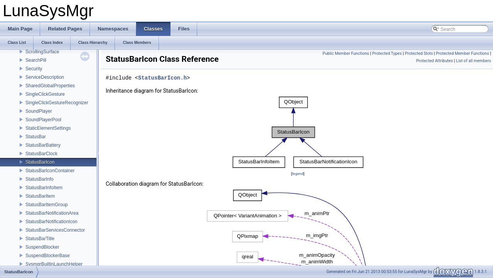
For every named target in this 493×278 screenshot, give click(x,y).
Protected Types (387, 53)
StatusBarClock (41, 153)
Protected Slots (419, 53)
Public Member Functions (345, 53)
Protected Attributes (434, 60)
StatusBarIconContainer (49, 170)
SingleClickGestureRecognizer (56, 102)
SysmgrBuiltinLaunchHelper (54, 264)
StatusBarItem (40, 196)
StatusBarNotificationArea (51, 213)
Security (33, 68)
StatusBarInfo (39, 179)
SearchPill (35, 60)
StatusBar (35, 136)
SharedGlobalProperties (50, 85)
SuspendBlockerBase (47, 255)
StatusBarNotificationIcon (51, 221)
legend (297, 173)
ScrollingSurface (42, 51)
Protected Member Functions (462, 53)
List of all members (473, 60)
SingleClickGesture (45, 94)
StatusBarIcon (39, 162)
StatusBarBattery (43, 145)
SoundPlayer (38, 111)
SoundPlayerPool (43, 119)
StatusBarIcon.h (162, 78)
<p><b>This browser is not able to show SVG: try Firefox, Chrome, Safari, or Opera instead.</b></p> (298, 132)
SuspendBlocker (42, 247)
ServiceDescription (44, 77)
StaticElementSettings (48, 128)
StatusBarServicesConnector (55, 230)
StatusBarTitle (39, 238)
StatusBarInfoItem (43, 187)
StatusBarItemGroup (46, 204)
